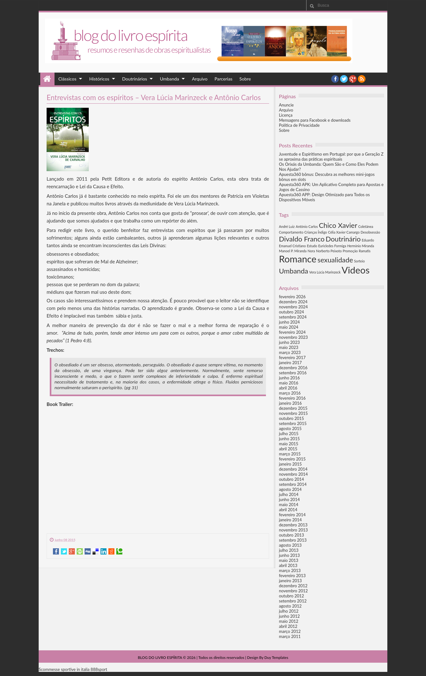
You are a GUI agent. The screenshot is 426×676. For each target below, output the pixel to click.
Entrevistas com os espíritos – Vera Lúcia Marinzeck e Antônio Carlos (154, 97)
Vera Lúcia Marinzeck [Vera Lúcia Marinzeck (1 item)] (324, 272)
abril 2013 (288, 565)
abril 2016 (288, 387)
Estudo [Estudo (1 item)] (312, 246)
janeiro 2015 (290, 464)
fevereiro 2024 (292, 332)
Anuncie (286, 104)
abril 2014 (288, 509)
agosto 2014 (290, 489)
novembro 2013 (293, 529)
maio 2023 (288, 347)
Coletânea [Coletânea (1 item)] (365, 226)
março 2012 (290, 631)
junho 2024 (289, 322)
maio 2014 (288, 504)
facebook (335, 79)
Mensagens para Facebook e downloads (315, 120)
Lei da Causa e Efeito (101, 186)
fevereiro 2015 (292, 458)
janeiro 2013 (290, 580)
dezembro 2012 (293, 585)
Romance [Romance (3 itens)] (297, 258)
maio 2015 (288, 443)
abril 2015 (288, 448)
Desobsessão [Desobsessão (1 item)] (370, 232)
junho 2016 (289, 377)
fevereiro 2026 (292, 296)
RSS (361, 79)
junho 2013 (289, 555)
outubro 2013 (291, 535)
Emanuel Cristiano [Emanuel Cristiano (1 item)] (292, 246)
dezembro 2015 (293, 408)
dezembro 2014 (293, 469)
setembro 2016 (293, 372)
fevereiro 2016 (292, 398)
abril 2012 (288, 626)
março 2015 (290, 453)
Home (47, 79)
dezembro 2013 (293, 524)
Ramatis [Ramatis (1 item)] (365, 251)
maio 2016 (288, 382)
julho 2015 (289, 433)
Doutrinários (134, 78)
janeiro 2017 (290, 362)
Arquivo (199, 78)
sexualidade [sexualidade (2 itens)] (335, 259)
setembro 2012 (293, 600)
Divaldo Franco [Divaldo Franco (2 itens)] (302, 239)
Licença (286, 115)
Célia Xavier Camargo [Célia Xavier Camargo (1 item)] (344, 232)
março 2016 (290, 393)
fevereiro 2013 (292, 575)
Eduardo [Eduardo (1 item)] (368, 240)
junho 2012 (289, 616)
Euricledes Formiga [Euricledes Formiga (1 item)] (332, 246)
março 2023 (290, 352)
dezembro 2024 (293, 301)
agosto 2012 (290, 605)
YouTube (353, 79)
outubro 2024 (291, 311)
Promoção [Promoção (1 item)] (350, 251)
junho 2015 (289, 438)
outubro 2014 (291, 479)
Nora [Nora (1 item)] (311, 251)
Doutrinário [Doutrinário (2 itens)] (343, 239)
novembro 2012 (293, 590)
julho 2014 (289, 494)
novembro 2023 (293, 337)
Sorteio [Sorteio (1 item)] (359, 261)
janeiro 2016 (290, 403)
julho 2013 (289, 550)
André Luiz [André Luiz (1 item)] (287, 226)
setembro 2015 (293, 423)
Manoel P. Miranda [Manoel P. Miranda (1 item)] (293, 251)
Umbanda (169, 78)
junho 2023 (289, 342)
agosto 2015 (290, 428)
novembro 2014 (293, 474)
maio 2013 (288, 560)
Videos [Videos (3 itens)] (356, 269)
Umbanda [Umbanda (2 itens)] (293, 271)
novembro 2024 (293, 306)
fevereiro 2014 (292, 514)
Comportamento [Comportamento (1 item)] (291, 232)
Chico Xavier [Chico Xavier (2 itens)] (338, 225)
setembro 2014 (293, 484)
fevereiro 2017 (292, 357)
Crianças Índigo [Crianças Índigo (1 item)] (315, 232)
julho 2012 (289, 611)
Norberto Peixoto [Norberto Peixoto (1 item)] (329, 251)
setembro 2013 (293, 540)
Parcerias (224, 78)
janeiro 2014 (290, 519)
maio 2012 (288, 621)
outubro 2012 (291, 595)
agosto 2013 (290, 545)
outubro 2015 (291, 418)
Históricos (99, 78)
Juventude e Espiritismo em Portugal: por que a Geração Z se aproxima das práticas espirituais (331, 156)
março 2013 (290, 570)
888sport (99, 669)
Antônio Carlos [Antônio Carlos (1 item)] (307, 226)
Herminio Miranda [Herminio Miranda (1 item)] (360, 246)
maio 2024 (288, 327)
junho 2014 (289, 499)
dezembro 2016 (293, 367)
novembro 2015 (293, 413)
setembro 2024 (293, 316)
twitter (344, 79)
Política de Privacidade (299, 125)
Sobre (245, 78)
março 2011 (290, 636)
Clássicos (67, 78)
